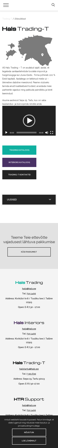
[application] (29, 121)
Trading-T (7, 19)
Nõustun (29, 432)
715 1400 (31, 293)
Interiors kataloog (19, 162)
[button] (53, 5)
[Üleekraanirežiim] (51, 132)
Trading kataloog (19, 150)
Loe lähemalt (29, 441)
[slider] (27, 132)
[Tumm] (46, 132)
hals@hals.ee (29, 288)
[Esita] (6, 132)
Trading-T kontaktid (19, 174)
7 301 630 (31, 374)
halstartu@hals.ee (29, 369)
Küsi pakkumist (29, 252)
